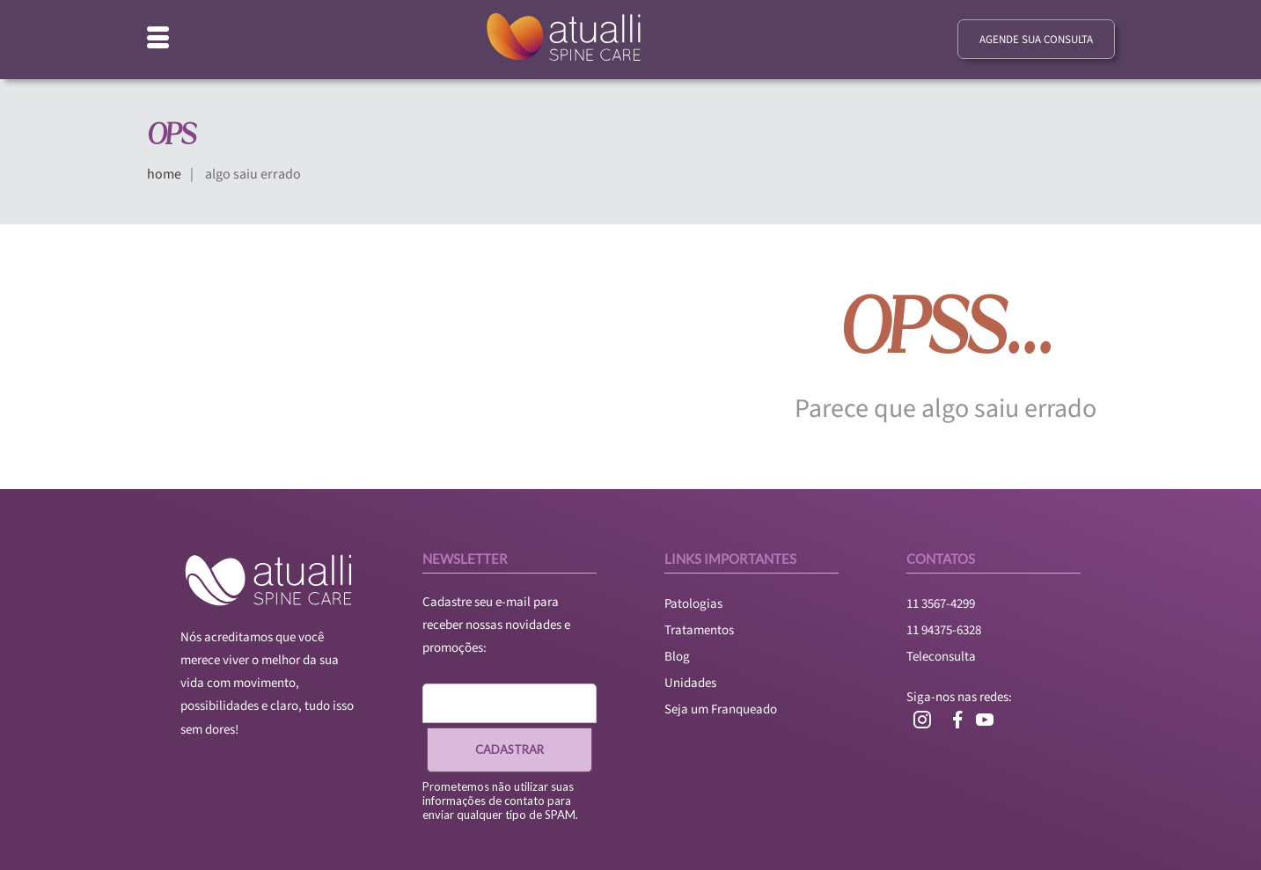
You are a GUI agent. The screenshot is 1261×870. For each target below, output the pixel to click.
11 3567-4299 (940, 604)
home (164, 174)
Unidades (690, 683)
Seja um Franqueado (720, 709)
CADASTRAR (509, 749)
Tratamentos (699, 630)
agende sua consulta (1036, 40)
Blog (677, 656)
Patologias (693, 604)
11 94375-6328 (943, 630)
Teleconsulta (941, 656)
